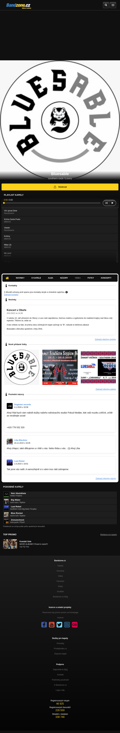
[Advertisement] (60, 34)
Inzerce (60, 618)
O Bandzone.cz (60, 685)
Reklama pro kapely (108, 535)
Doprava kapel (60, 654)
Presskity (60, 643)
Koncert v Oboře (16, 310)
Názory (64, 278)
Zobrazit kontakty (11, 295)
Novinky (20, 278)
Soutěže (60, 591)
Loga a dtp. (60, 690)
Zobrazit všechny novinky (105, 339)
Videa (78, 278)
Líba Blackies (20, 440)
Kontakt (60, 675)
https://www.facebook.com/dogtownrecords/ (28, 421)
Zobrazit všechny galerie (106, 389)
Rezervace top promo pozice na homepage (60, 612)
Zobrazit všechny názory (106, 478)
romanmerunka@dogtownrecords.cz (24, 424)
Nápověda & (60, 669)
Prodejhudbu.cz (60, 648)
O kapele (36, 278)
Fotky (91, 278)
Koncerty (106, 278)
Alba (50, 278)
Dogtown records (22, 404)
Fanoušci (60, 581)
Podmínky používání (60, 680)
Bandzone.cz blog (60, 597)
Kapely (60, 566)
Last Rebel (19, 461)
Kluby (60, 586)
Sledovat (60, 187)
